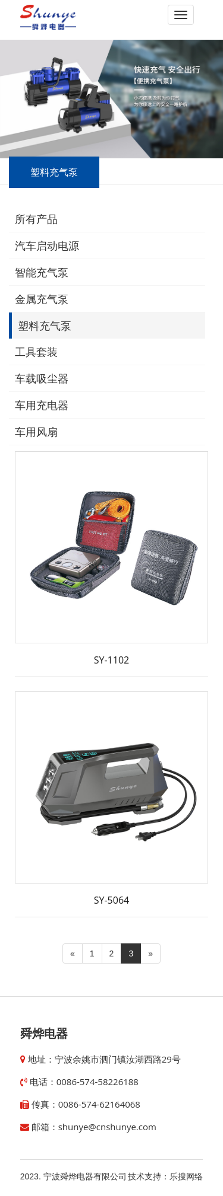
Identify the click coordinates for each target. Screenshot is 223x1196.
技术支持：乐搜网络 (165, 1176)
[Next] (150, 953)
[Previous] (72, 953)
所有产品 (36, 219)
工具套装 (36, 352)
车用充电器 (41, 406)
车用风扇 (36, 432)
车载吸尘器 (41, 379)
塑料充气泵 (44, 326)
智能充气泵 (41, 273)
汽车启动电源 (47, 246)
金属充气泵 (41, 299)
